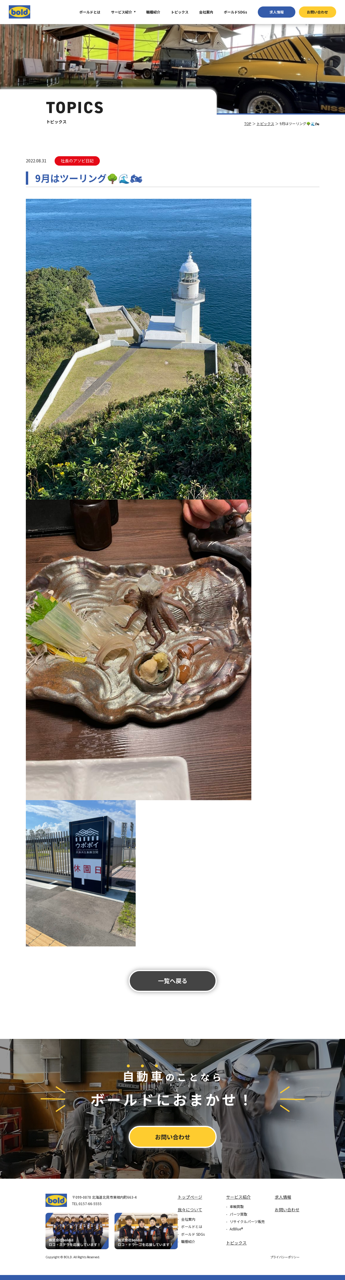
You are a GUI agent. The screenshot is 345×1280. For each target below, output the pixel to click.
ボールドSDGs (235, 11)
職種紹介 (153, 11)
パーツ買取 (238, 1214)
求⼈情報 (277, 11)
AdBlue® (236, 1228)
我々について (190, 1209)
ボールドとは (89, 11)
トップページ (190, 1197)
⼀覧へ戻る (172, 980)
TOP (247, 123)
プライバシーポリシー (284, 1257)
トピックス (180, 11)
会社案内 (206, 11)
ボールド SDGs (193, 1234)
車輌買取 (237, 1206)
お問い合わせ (317, 11)
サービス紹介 (121, 11)
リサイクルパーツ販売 (247, 1221)
